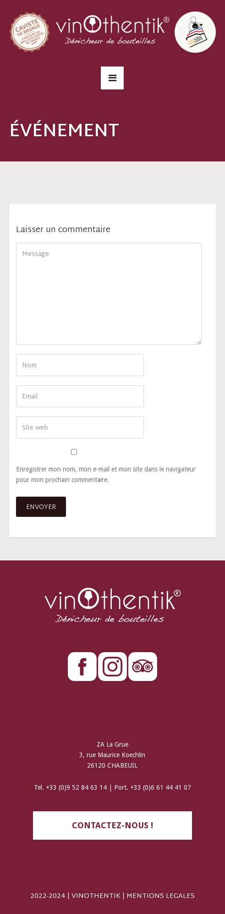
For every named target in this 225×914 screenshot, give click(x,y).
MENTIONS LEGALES (160, 896)
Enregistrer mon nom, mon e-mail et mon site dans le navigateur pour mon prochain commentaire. (106, 474)
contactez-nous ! (112, 825)
